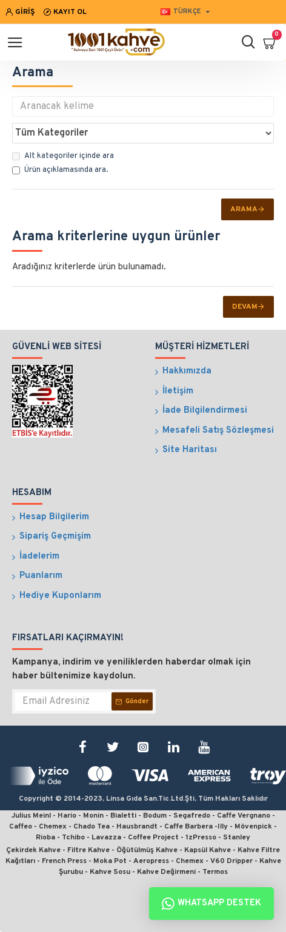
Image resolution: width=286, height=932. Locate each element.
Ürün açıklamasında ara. (60, 170)
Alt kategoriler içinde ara (63, 156)
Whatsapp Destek (211, 903)
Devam (245, 307)
